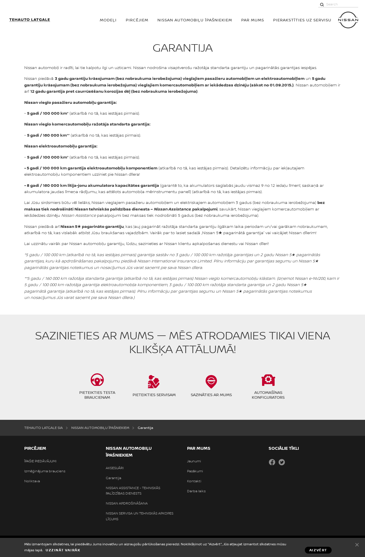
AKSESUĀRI (115, 468)
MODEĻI (108, 20)
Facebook (272, 462)
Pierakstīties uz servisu (302, 20)
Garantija (113, 478)
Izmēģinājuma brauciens (44, 471)
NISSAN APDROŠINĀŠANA (127, 503)
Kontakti (194, 481)
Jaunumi (194, 461)
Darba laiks (196, 491)
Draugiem (291, 462)
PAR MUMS (252, 20)
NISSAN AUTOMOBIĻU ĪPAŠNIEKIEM (194, 20)
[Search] (322, 4)
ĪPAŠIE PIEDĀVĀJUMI (40, 461)
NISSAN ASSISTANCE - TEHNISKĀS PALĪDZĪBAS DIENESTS (133, 491)
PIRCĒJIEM (137, 20)
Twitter (281, 462)
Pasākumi (195, 471)
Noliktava (32, 481)
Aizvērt (357, 544)
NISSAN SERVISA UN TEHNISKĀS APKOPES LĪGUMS (139, 516)
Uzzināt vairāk (63, 550)
